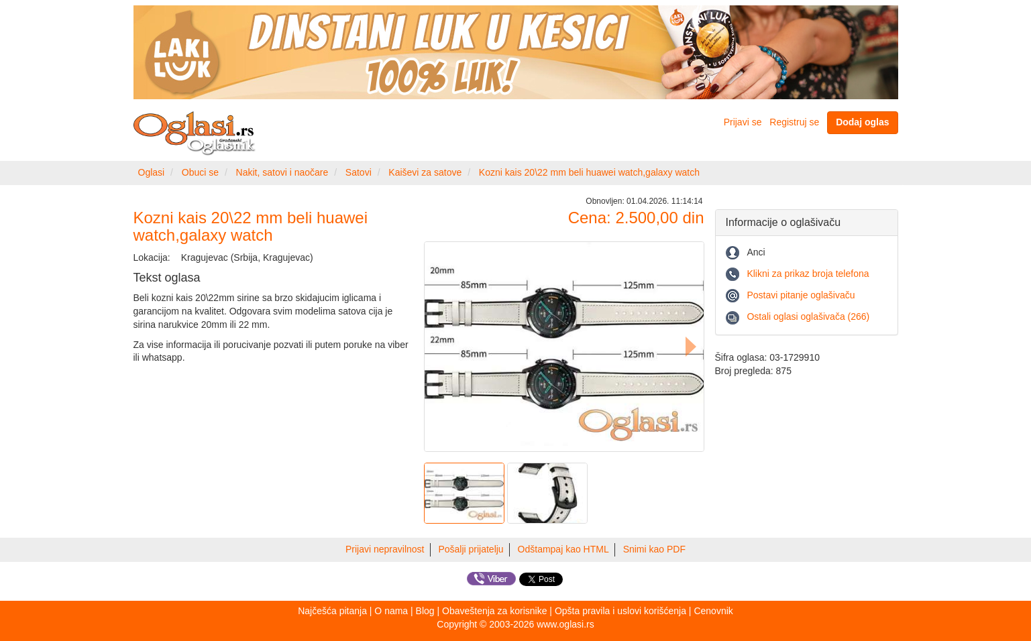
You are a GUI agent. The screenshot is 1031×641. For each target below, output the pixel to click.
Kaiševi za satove (425, 172)
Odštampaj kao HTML (563, 549)
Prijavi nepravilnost (385, 549)
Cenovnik (713, 610)
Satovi (358, 172)
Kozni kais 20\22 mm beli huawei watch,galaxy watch (589, 172)
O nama (391, 610)
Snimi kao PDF (654, 549)
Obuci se (200, 172)
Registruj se (794, 122)
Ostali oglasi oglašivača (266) (808, 316)
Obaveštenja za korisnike (494, 610)
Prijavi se (743, 122)
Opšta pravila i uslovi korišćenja (620, 610)
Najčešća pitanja (332, 610)
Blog (425, 610)
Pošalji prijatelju (470, 549)
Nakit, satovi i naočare (282, 172)
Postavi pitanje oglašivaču (801, 295)
